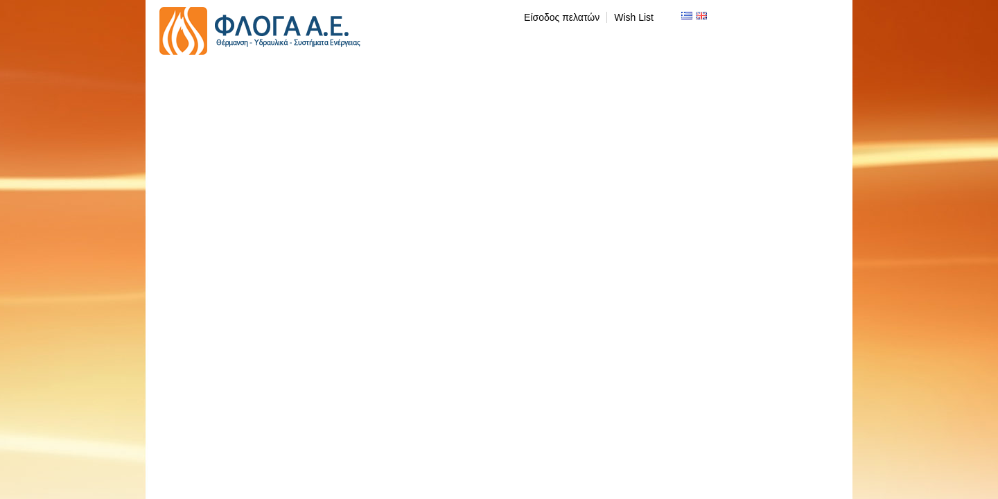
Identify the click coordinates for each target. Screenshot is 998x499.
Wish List (634, 17)
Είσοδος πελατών (561, 17)
